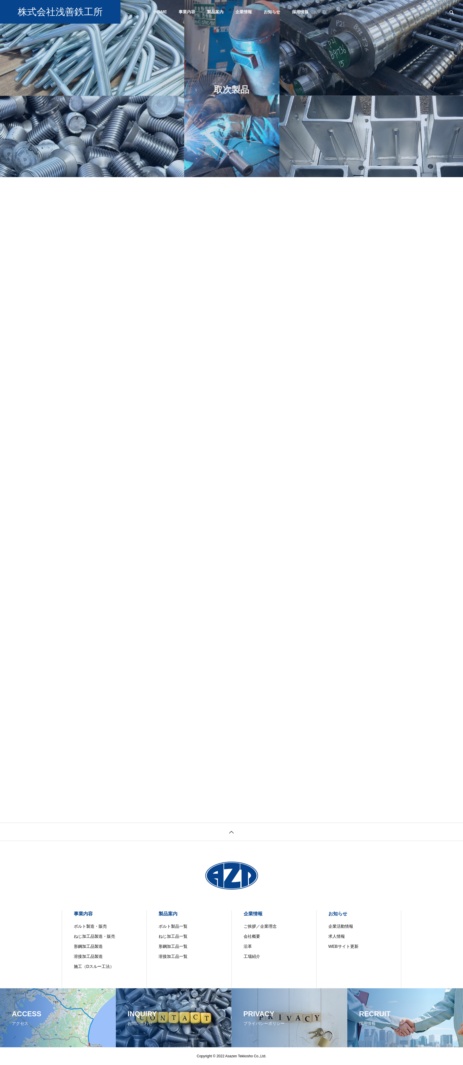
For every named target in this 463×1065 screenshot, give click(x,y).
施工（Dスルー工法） (94, 966)
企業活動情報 (340, 926)
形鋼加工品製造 (88, 946)
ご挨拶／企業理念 (260, 926)
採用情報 (300, 11)
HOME (160, 11)
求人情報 (336, 936)
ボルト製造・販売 (90, 926)
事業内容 (187, 11)
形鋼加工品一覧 (173, 946)
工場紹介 (252, 956)
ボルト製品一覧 (173, 926)
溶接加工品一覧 (173, 956)
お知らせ (272, 11)
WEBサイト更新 (343, 946)
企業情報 (243, 11)
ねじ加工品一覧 (173, 936)
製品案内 (215, 11)
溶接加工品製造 (88, 956)
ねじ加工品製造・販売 (94, 936)
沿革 (248, 946)
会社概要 (252, 936)
